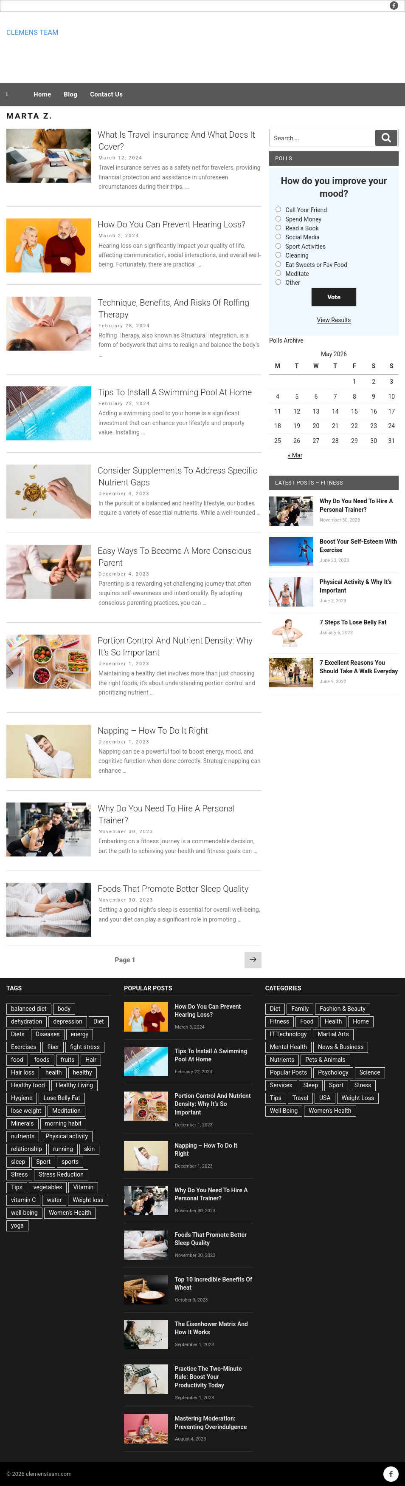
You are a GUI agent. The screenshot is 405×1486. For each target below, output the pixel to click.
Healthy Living (74, 1085)
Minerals (22, 1123)
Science (370, 1072)
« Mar (295, 455)
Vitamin (83, 1187)
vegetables (48, 1187)
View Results (334, 320)
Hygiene (21, 1098)
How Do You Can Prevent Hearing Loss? (171, 224)
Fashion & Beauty (343, 1008)
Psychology (333, 1072)
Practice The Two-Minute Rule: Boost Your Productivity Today (208, 1377)
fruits (68, 1059)
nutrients (22, 1136)
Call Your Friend (306, 210)
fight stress (85, 1047)
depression (67, 1021)
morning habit (63, 1123)
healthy (82, 1072)
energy (80, 1034)
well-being (24, 1212)
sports (70, 1161)
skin (89, 1149)
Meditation (66, 1110)
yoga (17, 1225)
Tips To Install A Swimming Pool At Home (175, 392)
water (54, 1200)
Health (333, 1021)
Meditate (297, 273)
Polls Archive (286, 340)
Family (300, 1008)
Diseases (48, 1034)
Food (306, 1021)
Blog (70, 94)
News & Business (341, 1047)
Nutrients (282, 1059)
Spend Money (304, 219)
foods (42, 1059)
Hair (90, 1059)
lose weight (26, 1110)
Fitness (279, 1021)
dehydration (26, 1021)
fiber (53, 1047)
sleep (18, 1161)
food (17, 1059)
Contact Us (106, 94)
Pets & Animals (325, 1059)
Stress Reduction (61, 1174)
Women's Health (70, 1212)
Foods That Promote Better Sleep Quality (173, 889)
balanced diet (29, 1008)
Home (42, 94)
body (64, 1008)
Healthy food (28, 1085)
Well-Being (284, 1110)
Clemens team (32, 32)
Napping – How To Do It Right (153, 731)
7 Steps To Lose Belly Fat (353, 622)
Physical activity (66, 1136)
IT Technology (288, 1034)
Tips (16, 1187)
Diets (18, 1034)
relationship (26, 1149)
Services (281, 1085)
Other (293, 282)
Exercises (23, 1047)
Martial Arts (333, 1034)
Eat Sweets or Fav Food (317, 264)
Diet (98, 1021)
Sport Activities (306, 246)
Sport (43, 1161)
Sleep (311, 1085)
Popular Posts (288, 1072)
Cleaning (297, 255)
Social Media (303, 237)
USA (325, 1098)
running (63, 1149)
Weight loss (88, 1200)
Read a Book (302, 228)
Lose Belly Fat (61, 1098)
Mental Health (288, 1047)
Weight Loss (358, 1098)
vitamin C (23, 1200)
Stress (19, 1174)
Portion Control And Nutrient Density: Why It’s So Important (212, 1104)
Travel (300, 1098)
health (53, 1072)
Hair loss (22, 1072)
